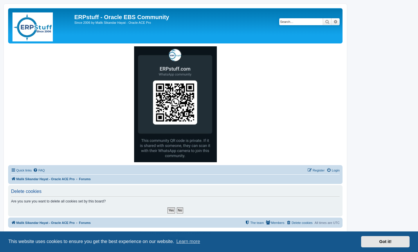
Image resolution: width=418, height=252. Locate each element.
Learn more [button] (188, 241)
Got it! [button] (385, 241)
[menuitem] (39, 170)
